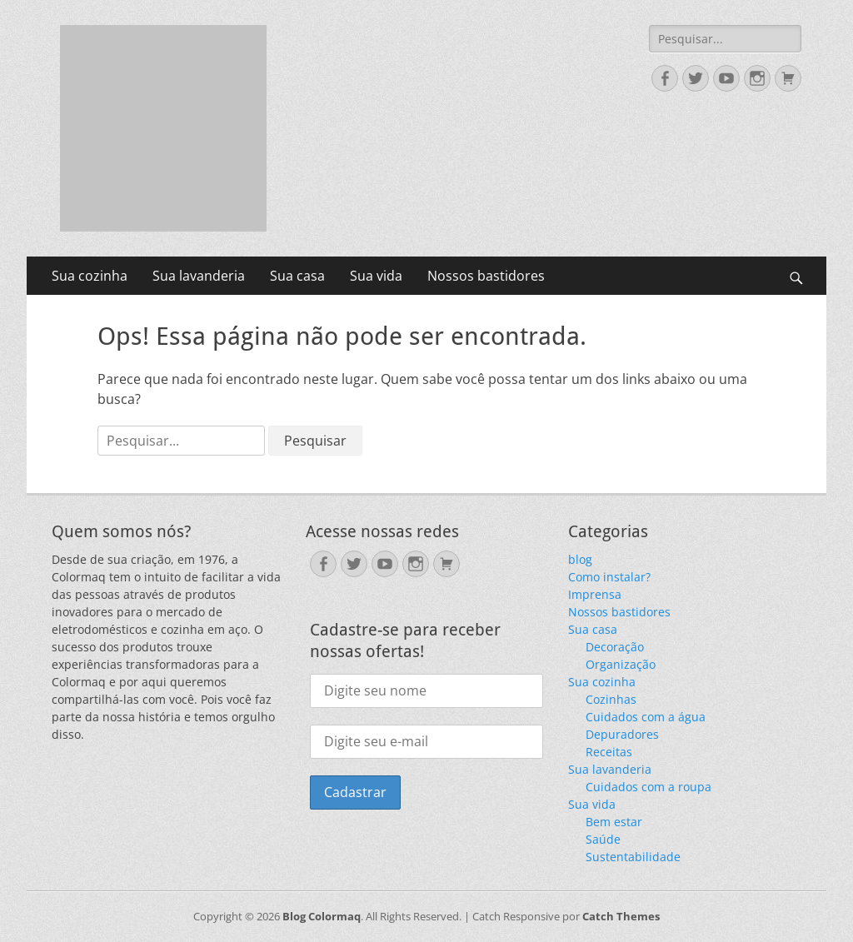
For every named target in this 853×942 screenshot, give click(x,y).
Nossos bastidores (486, 276)
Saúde (603, 839)
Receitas (609, 752)
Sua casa (297, 276)
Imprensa (594, 594)
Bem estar (614, 822)
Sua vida (376, 276)
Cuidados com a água (646, 717)
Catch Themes (621, 916)
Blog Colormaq (321, 916)
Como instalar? (609, 577)
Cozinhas (611, 699)
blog (580, 559)
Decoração (615, 647)
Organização (621, 664)
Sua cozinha (89, 276)
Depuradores (622, 734)
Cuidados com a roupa (648, 787)
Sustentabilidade (633, 857)
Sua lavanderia (198, 276)
